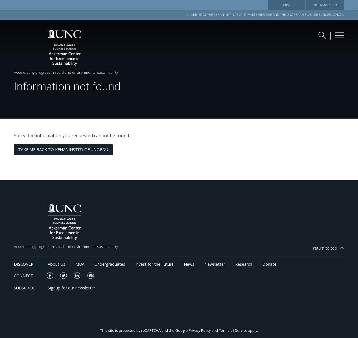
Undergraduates (325, 5)
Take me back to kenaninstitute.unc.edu (63, 149)
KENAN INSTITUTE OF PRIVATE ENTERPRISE (243, 14)
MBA (286, 5)
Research (243, 264)
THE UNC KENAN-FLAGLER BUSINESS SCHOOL (312, 14)
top (325, 248)
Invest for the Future (154, 264)
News (189, 264)
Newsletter (214, 264)
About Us (56, 264)
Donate (269, 264)
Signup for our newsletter (71, 288)
